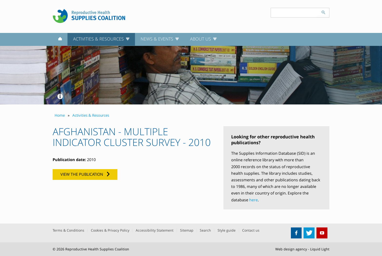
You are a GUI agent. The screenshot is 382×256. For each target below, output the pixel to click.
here (253, 200)
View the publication (81, 174)
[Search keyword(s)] (294, 12)
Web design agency (291, 249)
